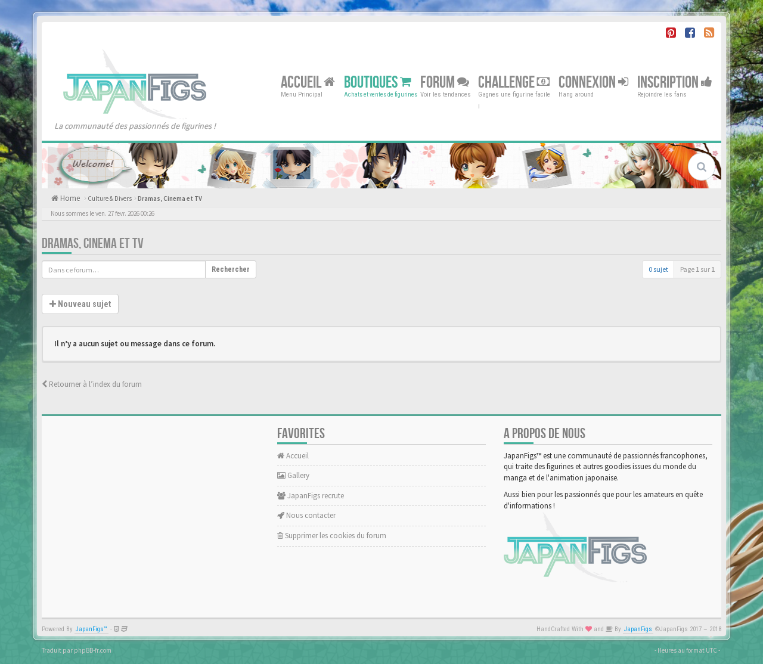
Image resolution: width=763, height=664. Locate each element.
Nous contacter (306, 515)
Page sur (697, 269)
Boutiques (377, 82)
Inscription (674, 82)
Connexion (593, 82)
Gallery (293, 475)
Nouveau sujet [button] (80, 304)
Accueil (308, 82)
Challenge (514, 82)
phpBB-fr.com (92, 650)
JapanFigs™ (91, 629)
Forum (444, 82)
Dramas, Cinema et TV (170, 198)
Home (69, 198)
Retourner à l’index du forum (92, 384)
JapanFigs (638, 629)
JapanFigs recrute (310, 496)
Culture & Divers (110, 198)
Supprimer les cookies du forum (331, 535)
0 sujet (658, 269)
